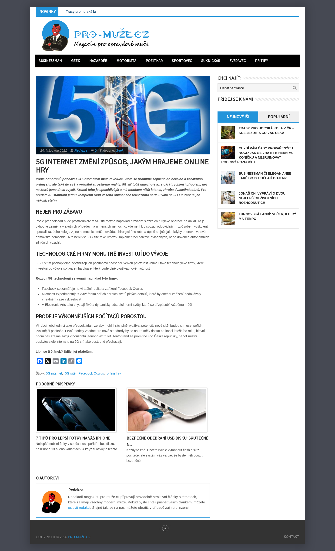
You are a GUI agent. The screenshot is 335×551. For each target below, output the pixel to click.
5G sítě (70, 373)
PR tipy (261, 60)
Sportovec (182, 60)
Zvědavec (237, 60)
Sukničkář (210, 60)
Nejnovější (238, 116)
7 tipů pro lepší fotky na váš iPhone (73, 438)
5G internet (54, 373)
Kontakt (291, 536)
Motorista (126, 60)
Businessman (50, 60)
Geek (75, 60)
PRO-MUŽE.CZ (79, 537)
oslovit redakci (79, 507)
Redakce (80, 150)
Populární (278, 116)
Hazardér (98, 60)
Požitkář (154, 60)
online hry (114, 373)
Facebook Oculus (91, 373)
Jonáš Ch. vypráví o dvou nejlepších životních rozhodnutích (262, 198)
